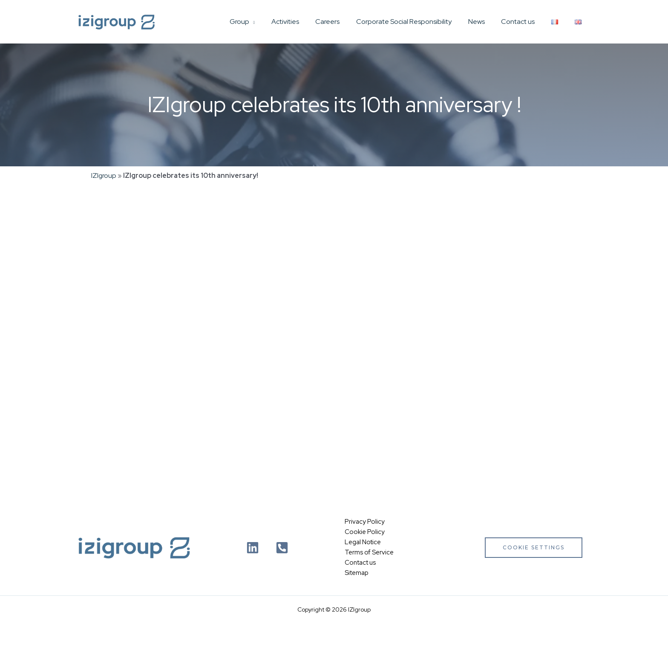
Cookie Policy (365, 532)
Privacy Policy (365, 522)
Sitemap (357, 573)
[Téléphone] (282, 547)
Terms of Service (369, 552)
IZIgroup (104, 175)
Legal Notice (363, 542)
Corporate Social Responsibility (416, 21)
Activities (303, 21)
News (486, 21)
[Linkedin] (252, 547)
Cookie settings (533, 547)
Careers (343, 21)
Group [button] (260, 21)
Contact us (525, 21)
